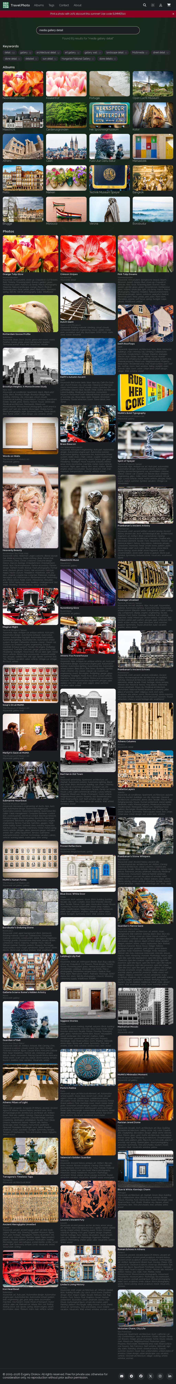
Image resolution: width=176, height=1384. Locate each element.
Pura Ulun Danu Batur (128, 929)
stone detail (12, 58)
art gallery (72, 52)
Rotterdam (8, 337)
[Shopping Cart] (169, 5)
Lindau (63, 1287)
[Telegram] (131, 1376)
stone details (107, 58)
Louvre (63, 1223)
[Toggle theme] (153, 5)
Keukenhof (65, 277)
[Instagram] (160, 1376)
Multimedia (139, 52)
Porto (62, 1091)
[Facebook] (141, 1376)
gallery (25, 52)
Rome (5, 995)
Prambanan (123, 529)
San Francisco (124, 1331)
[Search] (145, 5)
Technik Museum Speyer (130, 464)
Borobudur (8, 931)
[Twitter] (150, 1376)
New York (7, 390)
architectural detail (48, 52)
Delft (120, 347)
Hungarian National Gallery (78, 58)
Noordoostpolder (10, 277)
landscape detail (116, 52)
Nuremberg (65, 611)
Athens (121, 744)
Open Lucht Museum (70, 325)
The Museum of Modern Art (131, 416)
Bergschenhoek (68, 849)
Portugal (122, 1192)
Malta (63, 897)
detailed (31, 58)
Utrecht (64, 959)
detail (10, 52)
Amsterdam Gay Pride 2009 (15, 553)
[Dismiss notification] (173, 14)
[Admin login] (161, 5)
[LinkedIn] (169, 1376)
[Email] (121, 1376)
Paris (120, 1125)
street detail (160, 52)
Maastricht (65, 563)
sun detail (49, 58)
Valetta (121, 792)
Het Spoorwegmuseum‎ (71, 447)
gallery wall (93, 52)
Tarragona (7, 1180)
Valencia (64, 1160)
